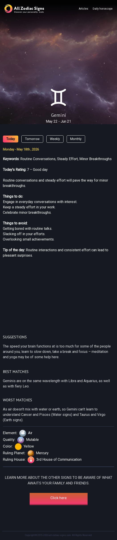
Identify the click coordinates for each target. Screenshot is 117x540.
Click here (58, 498)
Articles (83, 8)
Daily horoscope (103, 8)
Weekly (55, 139)
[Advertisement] (58, 53)
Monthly (76, 139)
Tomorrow (32, 139)
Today (10, 139)
